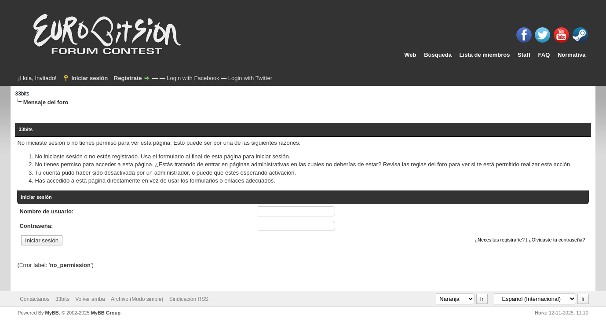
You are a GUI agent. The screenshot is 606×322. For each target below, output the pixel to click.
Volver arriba (90, 299)
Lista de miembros (485, 54)
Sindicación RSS (188, 299)
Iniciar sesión (89, 78)
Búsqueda (438, 54)
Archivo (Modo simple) (137, 299)
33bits (22, 94)
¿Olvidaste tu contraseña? (557, 239)
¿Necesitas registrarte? (500, 239)
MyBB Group (105, 312)
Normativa (572, 54)
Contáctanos (34, 299)
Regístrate (128, 78)
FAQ (544, 54)
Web (410, 54)
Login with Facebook (193, 78)
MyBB (52, 312)
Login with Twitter (250, 78)
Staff (524, 54)
